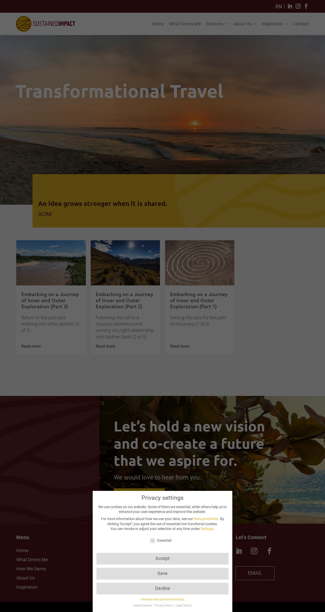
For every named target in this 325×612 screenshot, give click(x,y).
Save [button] (162, 573)
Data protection (206, 519)
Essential (160, 540)
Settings (207, 529)
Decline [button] (162, 588)
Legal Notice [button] (184, 605)
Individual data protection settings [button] (162, 599)
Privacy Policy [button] (164, 605)
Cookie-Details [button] (142, 605)
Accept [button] (162, 558)
